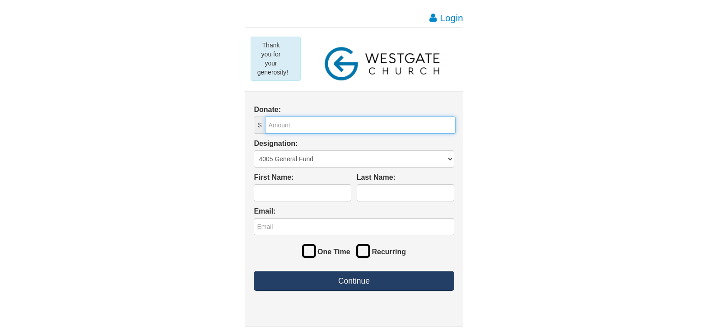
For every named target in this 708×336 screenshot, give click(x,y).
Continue (354, 280)
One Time (326, 252)
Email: (264, 211)
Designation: (276, 143)
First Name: (273, 177)
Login (446, 18)
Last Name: (376, 177)
